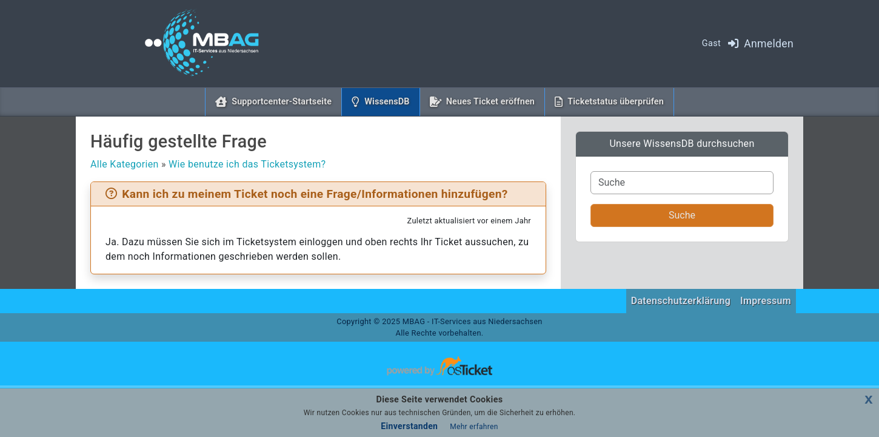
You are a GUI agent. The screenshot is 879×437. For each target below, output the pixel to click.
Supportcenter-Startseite (282, 102)
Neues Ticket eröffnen (490, 102)
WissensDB (389, 101)
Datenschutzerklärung (680, 301)
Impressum (765, 301)
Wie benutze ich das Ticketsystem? (247, 164)
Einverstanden (409, 426)
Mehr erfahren (474, 426)
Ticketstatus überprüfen (615, 102)
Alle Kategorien (124, 164)
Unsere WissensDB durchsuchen (681, 143)
